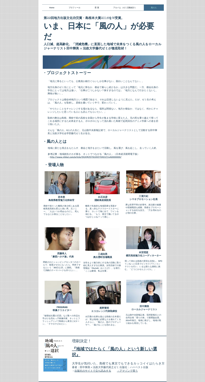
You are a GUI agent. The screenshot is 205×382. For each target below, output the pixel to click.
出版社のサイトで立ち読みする (93, 370)
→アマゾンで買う (127, 370)
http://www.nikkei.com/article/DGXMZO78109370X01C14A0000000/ (85, 157)
